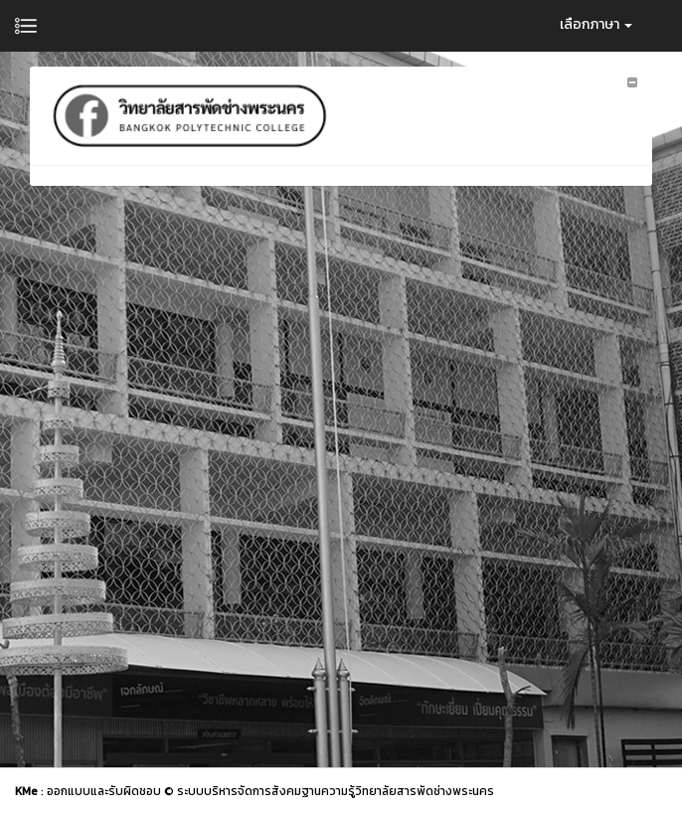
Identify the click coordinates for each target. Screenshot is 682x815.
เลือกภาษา (596, 24)
